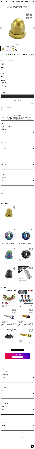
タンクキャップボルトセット (5, 132)
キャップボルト (3, 139)
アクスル (2, 190)
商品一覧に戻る (17, 350)
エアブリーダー (3, 171)
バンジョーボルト (4, 167)
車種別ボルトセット (4, 129)
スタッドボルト (3, 177)
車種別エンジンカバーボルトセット (6, 126)
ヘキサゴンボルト (4, 142)
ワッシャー (2, 161)
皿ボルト (2, 155)
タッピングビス (3, 148)
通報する (32, 103)
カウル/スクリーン (4, 187)
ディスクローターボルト (5, 164)
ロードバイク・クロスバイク (5, 183)
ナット (2, 158)
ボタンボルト (3, 145)
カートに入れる (17, 96)
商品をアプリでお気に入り (17, 100)
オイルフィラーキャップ (4, 374)
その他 (2, 193)
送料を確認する (11, 60)
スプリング (2, 180)
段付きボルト (3, 390)
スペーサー (3, 174)
